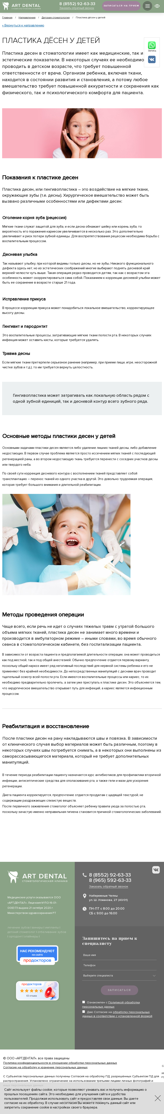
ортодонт (15, 936)
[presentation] (114, 1030)
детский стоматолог (21, 932)
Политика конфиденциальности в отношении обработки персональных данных (60, 1063)
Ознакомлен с (111, 1005)
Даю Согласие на (117, 1014)
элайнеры (31, 936)
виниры (37, 927)
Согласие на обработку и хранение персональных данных (45, 1067)
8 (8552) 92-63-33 (75, 4)
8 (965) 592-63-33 (110, 880)
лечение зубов (18, 927)
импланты (52, 927)
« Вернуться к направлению (23, 25)
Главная (7, 17)
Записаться (119, 990)
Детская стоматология (56, 17)
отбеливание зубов (52, 932)
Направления (27, 17)
